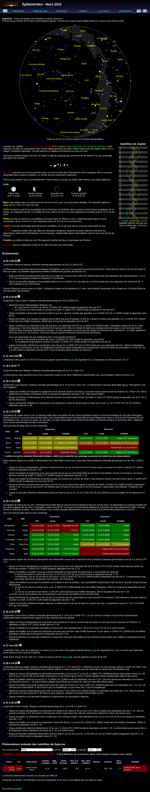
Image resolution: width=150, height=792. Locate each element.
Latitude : (58, 750)
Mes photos (18, 11)
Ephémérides (125, 11)
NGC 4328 (67, 657)
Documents (61, 11)
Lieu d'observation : (11, 750)
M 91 (71, 360)
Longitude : (82, 750)
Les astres (104, 11)
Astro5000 (17, 788)
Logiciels (83, 11)
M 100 (94, 650)
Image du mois (40, 11)
